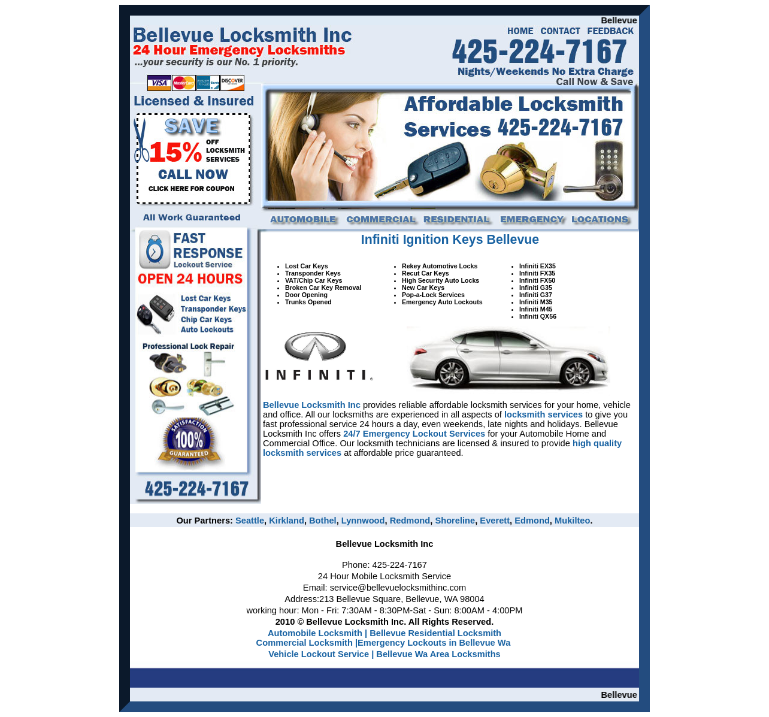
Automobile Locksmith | (317, 633)
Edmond (532, 520)
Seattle (249, 520)
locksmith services (543, 414)
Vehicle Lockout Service (319, 654)
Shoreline (455, 520)
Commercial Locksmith (304, 643)
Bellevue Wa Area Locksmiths (438, 654)
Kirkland (286, 520)
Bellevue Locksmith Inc (312, 405)
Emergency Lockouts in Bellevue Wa (434, 643)
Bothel (323, 520)
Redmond (410, 520)
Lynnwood (363, 520)
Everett (495, 520)
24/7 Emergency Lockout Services (414, 433)
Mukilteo (572, 520)
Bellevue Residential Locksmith (435, 633)
